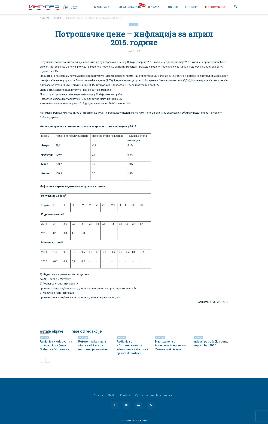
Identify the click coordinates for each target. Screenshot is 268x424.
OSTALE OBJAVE (51, 331)
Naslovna (101, 7)
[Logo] (53, 7)
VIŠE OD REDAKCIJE (87, 331)
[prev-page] (42, 360)
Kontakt (191, 7)
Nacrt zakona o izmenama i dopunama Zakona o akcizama (170, 345)
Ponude (172, 7)
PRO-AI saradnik (129, 7)
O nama (153, 7)
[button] (235, 7)
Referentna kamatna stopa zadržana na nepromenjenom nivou (93, 345)
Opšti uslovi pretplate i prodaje (153, 395)
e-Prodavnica (215, 7)
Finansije (57, 17)
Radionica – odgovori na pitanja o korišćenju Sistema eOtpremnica (56, 345)
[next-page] (47, 360)
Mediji (111, 395)
